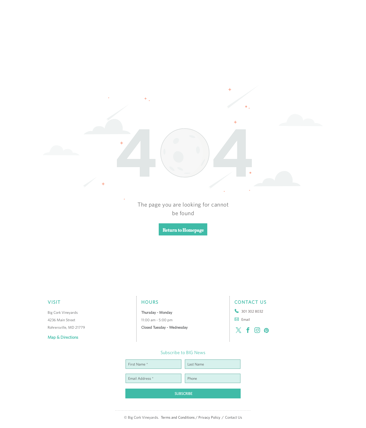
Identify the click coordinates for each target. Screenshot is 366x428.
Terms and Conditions (178, 417)
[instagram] (257, 331)
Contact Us (233, 417)
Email (245, 319)
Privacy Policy (209, 417)
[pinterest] (266, 331)
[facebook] (248, 331)
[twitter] (238, 331)
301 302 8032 (252, 311)
